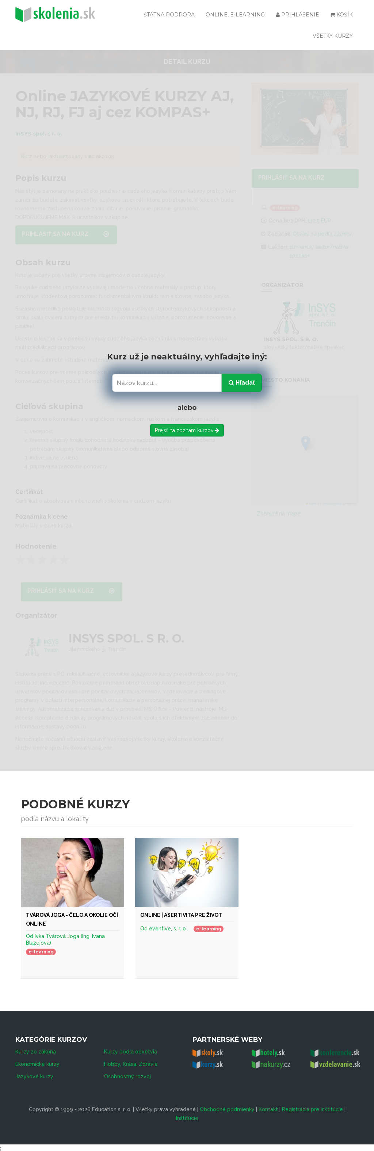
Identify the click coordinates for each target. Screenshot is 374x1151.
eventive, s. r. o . (168, 928)
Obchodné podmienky (227, 1107)
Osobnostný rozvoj (127, 1074)
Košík (341, 14)
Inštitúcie (187, 1116)
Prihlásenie (297, 14)
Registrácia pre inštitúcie (312, 1107)
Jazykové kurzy (34, 1074)
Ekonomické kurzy (37, 1062)
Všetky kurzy (333, 36)
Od (30, 936)
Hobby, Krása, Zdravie (131, 1062)
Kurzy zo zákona (35, 1049)
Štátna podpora (169, 14)
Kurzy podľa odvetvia (130, 1049)
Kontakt (268, 1107)
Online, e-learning (235, 14)
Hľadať (242, 382)
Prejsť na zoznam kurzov (187, 430)
